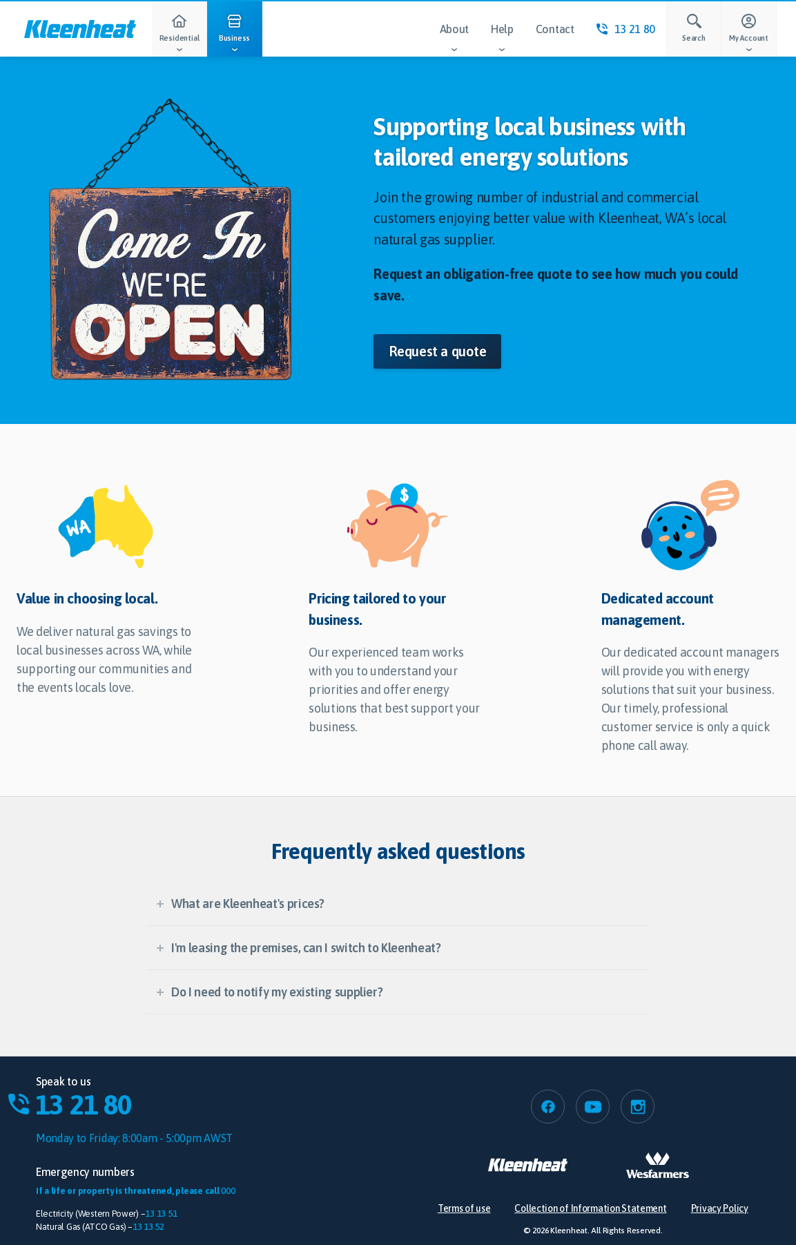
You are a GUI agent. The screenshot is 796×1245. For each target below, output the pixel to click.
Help (502, 40)
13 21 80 (625, 29)
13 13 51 (161, 1213)
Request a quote (438, 351)
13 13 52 (148, 1227)
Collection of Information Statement (590, 1208)
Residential (179, 35)
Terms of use (464, 1208)
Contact (555, 29)
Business (234, 35)
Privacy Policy (719, 1208)
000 (228, 1191)
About (454, 40)
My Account (749, 35)
